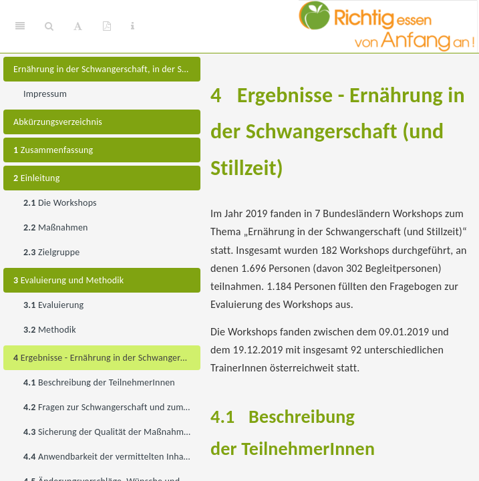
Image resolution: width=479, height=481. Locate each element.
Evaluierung (53, 305)
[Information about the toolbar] (132, 26)
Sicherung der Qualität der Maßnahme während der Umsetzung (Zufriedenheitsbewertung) (111, 432)
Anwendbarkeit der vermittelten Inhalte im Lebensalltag (111, 456)
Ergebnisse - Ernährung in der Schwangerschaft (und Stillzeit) (106, 357)
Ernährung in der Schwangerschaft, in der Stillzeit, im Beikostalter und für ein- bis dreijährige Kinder (106, 69)
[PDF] (107, 26)
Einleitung (36, 178)
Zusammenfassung (53, 150)
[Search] (49, 26)
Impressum (45, 94)
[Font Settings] (77, 26)
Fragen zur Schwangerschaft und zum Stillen (111, 407)
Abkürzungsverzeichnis (57, 122)
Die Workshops (60, 202)
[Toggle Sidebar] (20, 26)
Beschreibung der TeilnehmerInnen (99, 382)
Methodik (49, 329)
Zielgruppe (51, 252)
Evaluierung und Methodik (68, 280)
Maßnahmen (55, 227)
